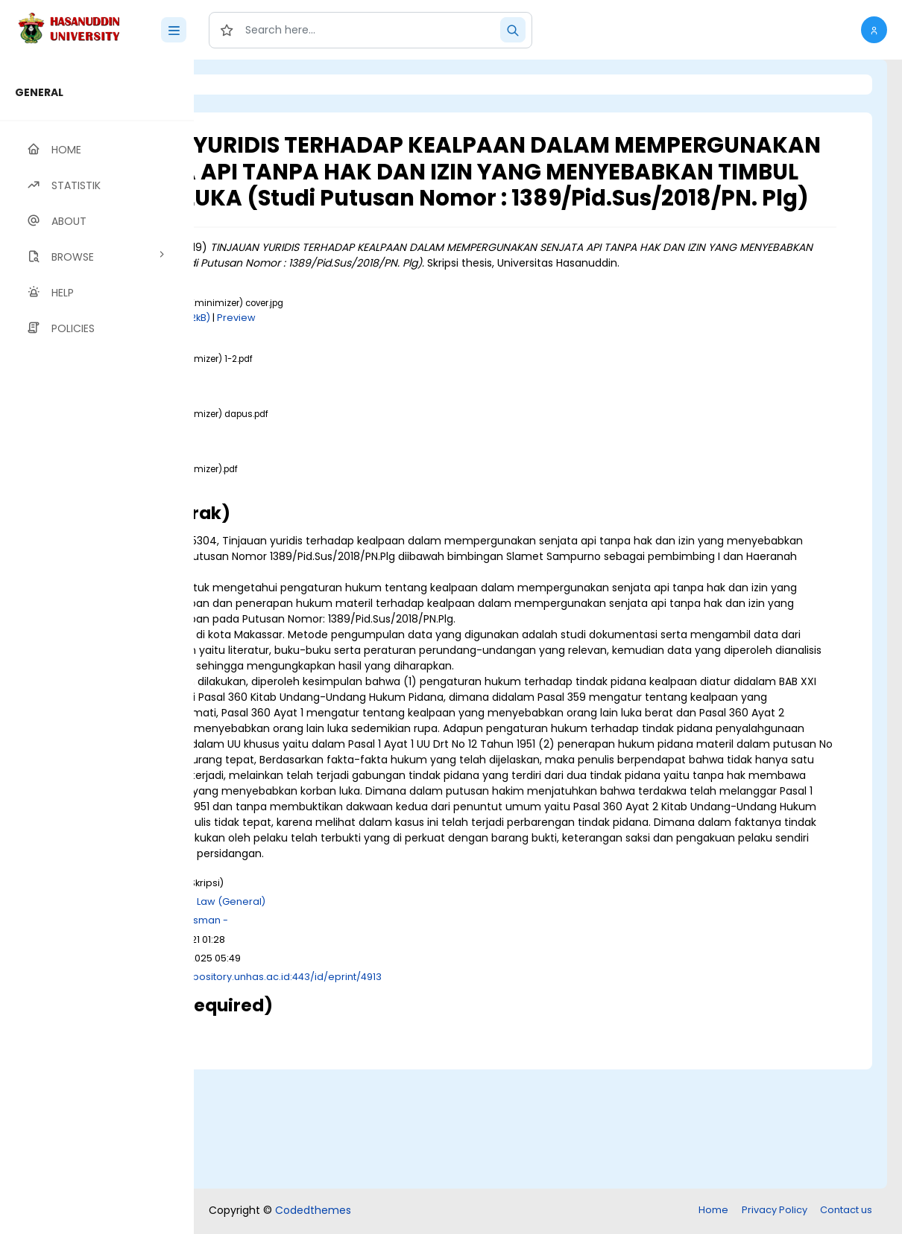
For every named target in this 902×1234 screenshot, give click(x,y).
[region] (97, 647)
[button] (874, 29)
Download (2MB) (327, 526)
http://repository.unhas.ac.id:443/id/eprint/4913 (453, 1096)
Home (713, 1211)
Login (257, 84)
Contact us (846, 1211)
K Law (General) (413, 1022)
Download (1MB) (326, 415)
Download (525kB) (331, 470)
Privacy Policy (774, 1211)
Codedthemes (313, 1211)
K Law (351, 1022)
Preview (422, 360)
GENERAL (39, 92)
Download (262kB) (352, 360)
